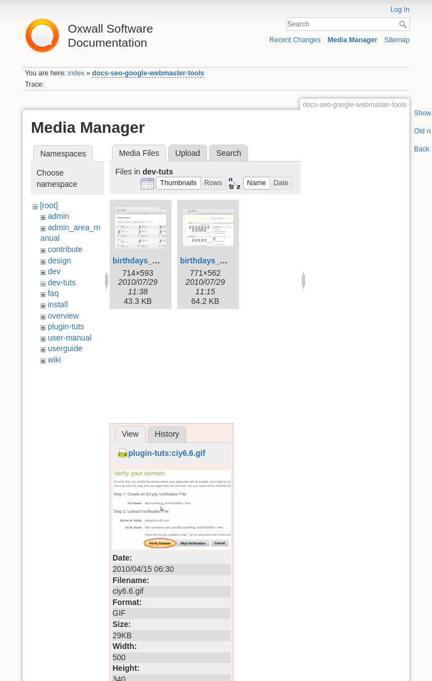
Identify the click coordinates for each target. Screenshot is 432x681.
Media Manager (352, 40)
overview (63, 315)
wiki (54, 359)
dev (54, 271)
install (58, 304)
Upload (188, 153)
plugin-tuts (66, 326)
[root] (49, 205)
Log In (400, 10)
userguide (65, 348)
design (59, 260)
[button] (178, 183)
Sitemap (397, 40)
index (76, 73)
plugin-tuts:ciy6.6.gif (166, 453)
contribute (65, 249)
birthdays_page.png (149, 260)
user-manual (70, 337)
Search (404, 24)
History (167, 433)
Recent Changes (295, 40)
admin (58, 216)
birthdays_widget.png (221, 260)
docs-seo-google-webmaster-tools (148, 73)
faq (53, 293)
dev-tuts (62, 282)
